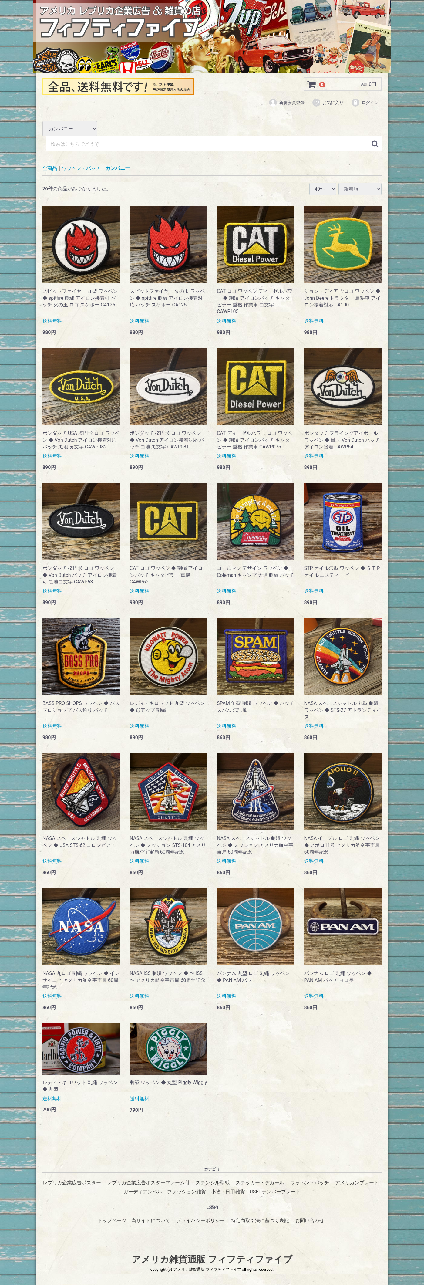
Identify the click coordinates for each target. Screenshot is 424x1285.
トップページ (111, 1220)
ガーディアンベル (142, 1192)
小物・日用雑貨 (228, 1192)
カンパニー (118, 168)
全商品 (49, 168)
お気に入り (328, 102)
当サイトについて (150, 1220)
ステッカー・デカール (260, 1182)
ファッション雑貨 (186, 1192)
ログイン (365, 102)
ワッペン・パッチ (81, 168)
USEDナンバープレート (275, 1192)
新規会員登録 (286, 102)
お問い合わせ (309, 1220)
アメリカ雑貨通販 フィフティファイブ (212, 1259)
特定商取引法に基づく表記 (260, 1220)
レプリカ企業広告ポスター (72, 1182)
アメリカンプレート (357, 1182)
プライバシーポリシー (200, 1220)
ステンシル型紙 (213, 1182)
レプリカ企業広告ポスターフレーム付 (148, 1182)
